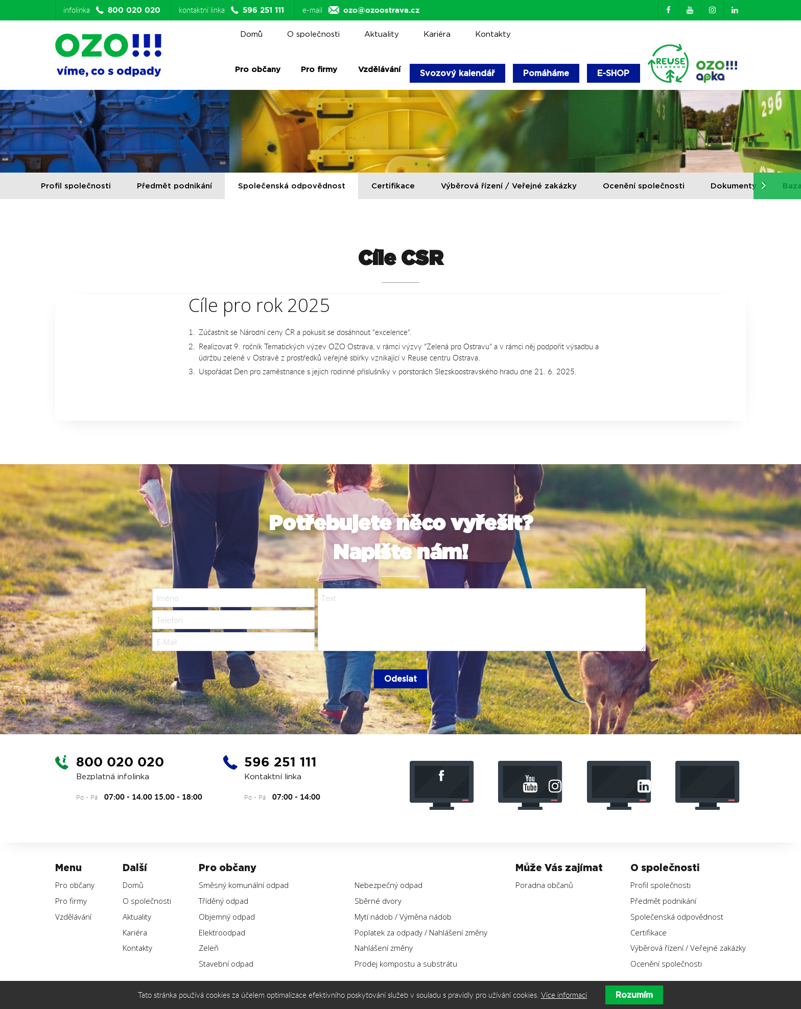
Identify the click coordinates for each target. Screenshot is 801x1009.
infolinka (113, 10)
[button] (763, 186)
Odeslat (400, 679)
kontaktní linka (233, 10)
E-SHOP (613, 73)
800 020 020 (122, 762)
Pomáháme (546, 73)
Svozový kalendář (457, 73)
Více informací (564, 995)
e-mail (360, 10)
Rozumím (634, 995)
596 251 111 (282, 762)
